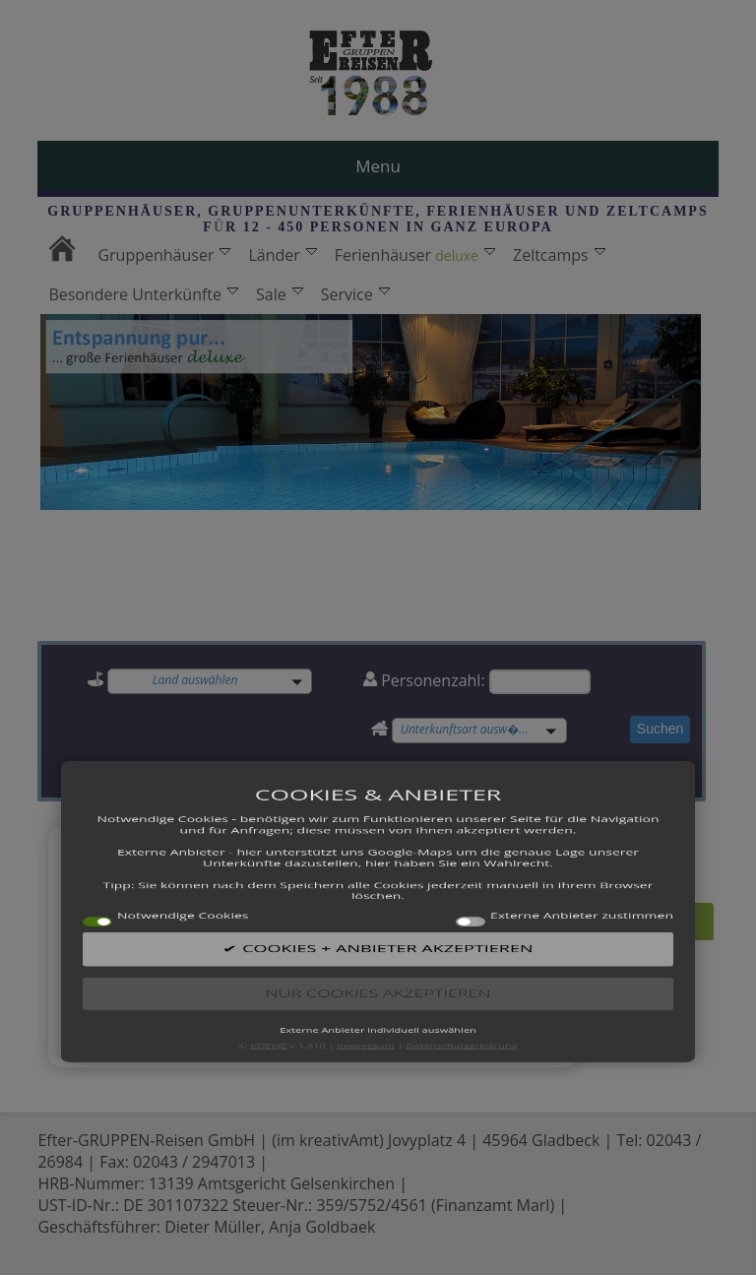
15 (411, 981)
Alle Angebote (612, 919)
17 (456, 981)
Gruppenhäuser (163, 255)
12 (345, 981)
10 (301, 981)
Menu (378, 166)
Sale (279, 294)
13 (367, 981)
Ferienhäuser (415, 255)
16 (434, 981)
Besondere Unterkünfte (143, 294)
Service (355, 294)
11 (323, 981)
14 (390, 981)
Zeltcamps (559, 255)
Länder (282, 255)
